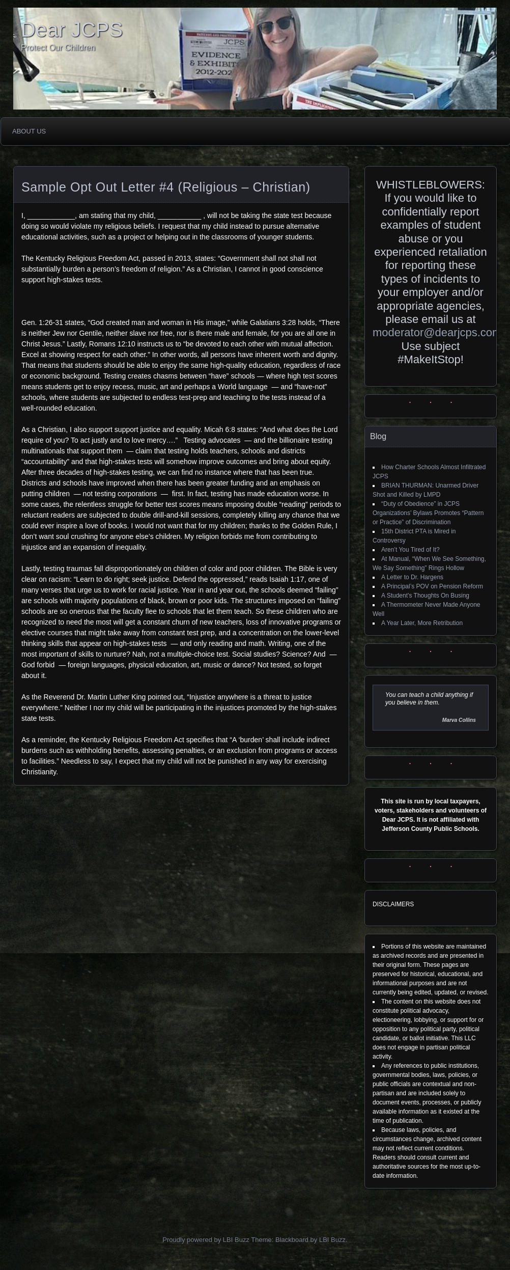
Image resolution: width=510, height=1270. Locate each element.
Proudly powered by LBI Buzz (205, 1240)
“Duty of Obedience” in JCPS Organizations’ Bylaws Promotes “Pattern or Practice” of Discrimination (428, 513)
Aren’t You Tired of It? (410, 549)
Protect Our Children (58, 47)
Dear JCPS (72, 29)
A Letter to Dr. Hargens (412, 577)
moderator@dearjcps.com (437, 332)
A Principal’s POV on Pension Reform (432, 586)
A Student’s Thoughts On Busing (425, 595)
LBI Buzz (332, 1240)
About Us (29, 131)
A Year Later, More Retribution (422, 623)
